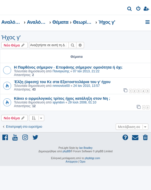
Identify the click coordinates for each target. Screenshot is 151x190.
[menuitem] (130, 9)
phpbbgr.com (92, 158)
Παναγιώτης (60, 71)
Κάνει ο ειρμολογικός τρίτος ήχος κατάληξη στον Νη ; (62, 98)
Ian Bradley (85, 147)
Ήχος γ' (11, 37)
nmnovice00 (61, 86)
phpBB (67, 151)
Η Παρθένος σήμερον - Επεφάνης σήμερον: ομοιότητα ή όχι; (68, 67)
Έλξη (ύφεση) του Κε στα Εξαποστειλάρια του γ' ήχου (62, 81)
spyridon (58, 102)
